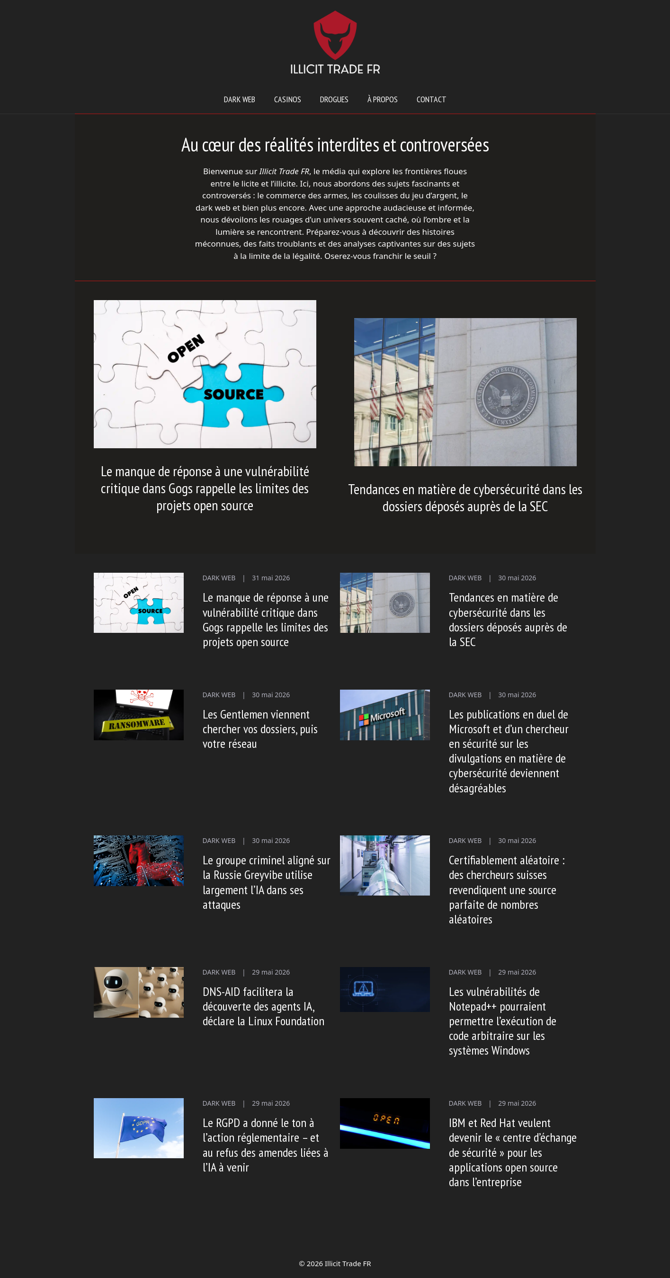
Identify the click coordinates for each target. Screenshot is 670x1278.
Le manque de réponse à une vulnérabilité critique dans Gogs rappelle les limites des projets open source (205, 488)
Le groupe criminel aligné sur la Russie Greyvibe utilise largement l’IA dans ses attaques (267, 882)
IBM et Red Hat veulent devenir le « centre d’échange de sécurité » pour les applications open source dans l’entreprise (513, 1152)
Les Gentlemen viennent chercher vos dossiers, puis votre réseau (260, 728)
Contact (432, 99)
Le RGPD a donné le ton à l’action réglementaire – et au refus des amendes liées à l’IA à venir (266, 1145)
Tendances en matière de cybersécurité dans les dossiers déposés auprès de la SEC (465, 497)
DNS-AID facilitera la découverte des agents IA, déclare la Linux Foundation (263, 1006)
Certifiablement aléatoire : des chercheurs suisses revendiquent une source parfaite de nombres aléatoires (507, 889)
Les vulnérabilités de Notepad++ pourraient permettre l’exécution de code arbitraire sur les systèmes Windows (502, 1021)
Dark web (239, 99)
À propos (382, 99)
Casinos (287, 99)
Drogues (334, 99)
